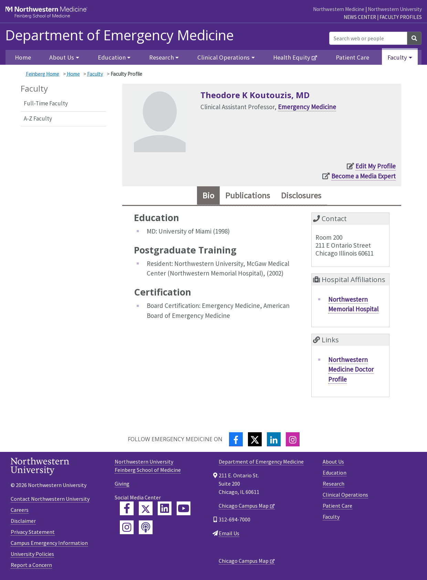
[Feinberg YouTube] (183, 508)
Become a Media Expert (363, 176)
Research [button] (161, 57)
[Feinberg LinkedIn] (164, 508)
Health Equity (291, 57)
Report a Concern (31, 564)
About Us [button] (61, 57)
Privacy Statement (33, 531)
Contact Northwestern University (50, 498)
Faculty (95, 74)
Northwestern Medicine (338, 9)
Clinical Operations (345, 494)
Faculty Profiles (400, 17)
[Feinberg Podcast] (146, 527)
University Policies (32, 553)
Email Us (229, 533)
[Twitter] (255, 439)
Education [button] (112, 57)
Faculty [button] (397, 57)
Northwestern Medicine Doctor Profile (351, 369)
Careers (20, 509)
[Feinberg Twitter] (146, 508)
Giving (122, 483)
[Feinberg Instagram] (127, 527)
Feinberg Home (42, 74)
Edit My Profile (375, 166)
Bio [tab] (208, 195)
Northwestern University (395, 9)
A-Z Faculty (38, 118)
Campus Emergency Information (49, 542)
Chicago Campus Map (244, 505)
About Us (333, 461)
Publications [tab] (247, 195)
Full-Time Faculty (46, 103)
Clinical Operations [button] (223, 57)
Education (334, 472)
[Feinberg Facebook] (127, 508)
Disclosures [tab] (301, 195)
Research (333, 483)
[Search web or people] (368, 38)
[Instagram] (293, 439)
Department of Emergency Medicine (119, 35)
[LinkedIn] (274, 439)
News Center (360, 17)
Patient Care (352, 57)
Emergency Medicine (307, 107)
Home (23, 57)
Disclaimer (23, 520)
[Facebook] (236, 439)
